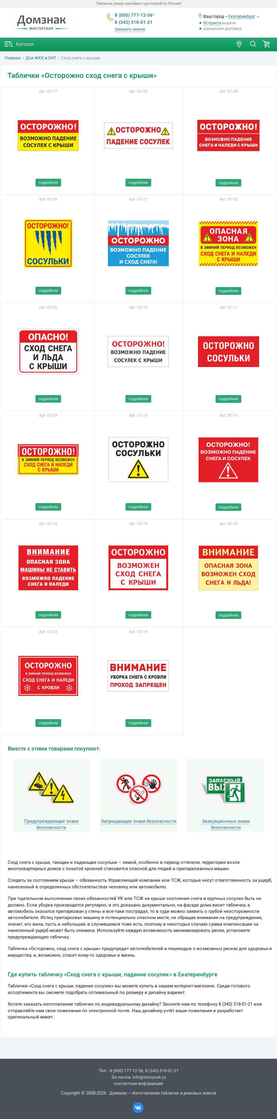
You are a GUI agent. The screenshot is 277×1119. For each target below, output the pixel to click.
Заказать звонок (130, 29)
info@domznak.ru (149, 1077)
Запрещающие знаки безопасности (139, 821)
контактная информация (138, 1083)
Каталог (25, 44)
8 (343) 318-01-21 (134, 22)
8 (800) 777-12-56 (134, 15)
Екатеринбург (241, 16)
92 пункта (212, 23)
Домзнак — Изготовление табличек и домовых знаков (162, 1093)
